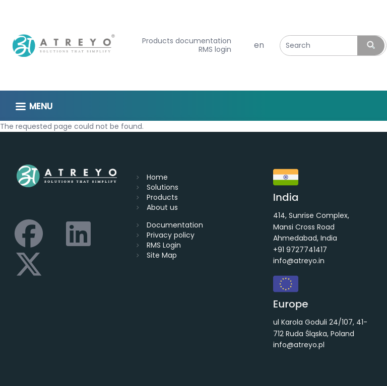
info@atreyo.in (299, 261)
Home (157, 177)
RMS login (215, 49)
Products (162, 197)
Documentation (175, 225)
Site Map (162, 255)
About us (162, 207)
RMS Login (164, 245)
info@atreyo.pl (299, 345)
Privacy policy (171, 235)
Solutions (162, 187)
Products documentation (186, 41)
